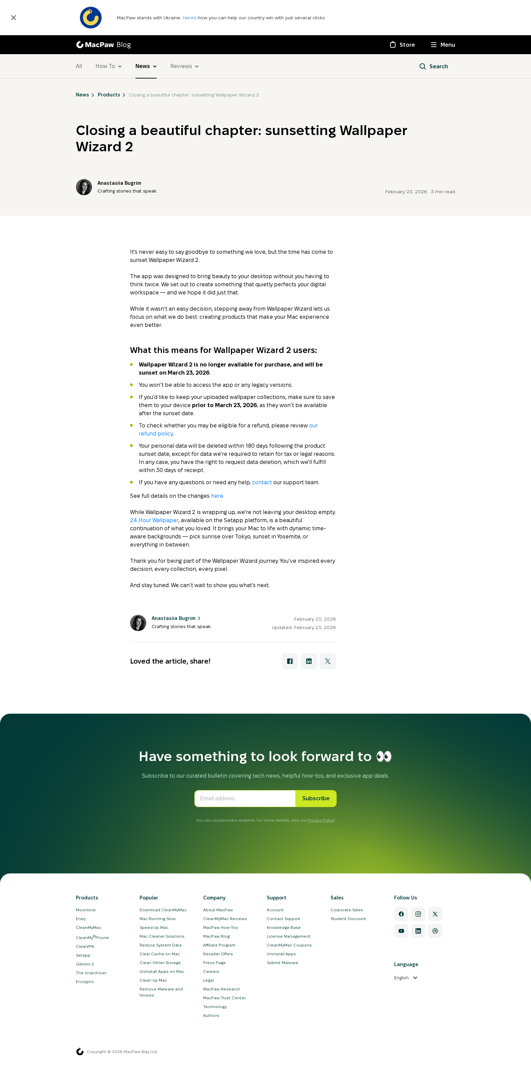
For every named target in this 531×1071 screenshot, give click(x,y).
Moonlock (85, 910)
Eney (81, 918)
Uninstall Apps (281, 954)
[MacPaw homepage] (80, 1052)
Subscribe (316, 798)
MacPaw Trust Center (224, 998)
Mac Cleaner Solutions (162, 936)
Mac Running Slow (158, 918)
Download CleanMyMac (163, 910)
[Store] (402, 44)
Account (275, 910)
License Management (289, 936)
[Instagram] (418, 914)
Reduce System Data (161, 945)
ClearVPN (85, 946)
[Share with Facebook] (290, 661)
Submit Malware (282, 962)
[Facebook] (401, 914)
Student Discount (348, 918)
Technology (215, 1006)
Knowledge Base (284, 927)
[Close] (13, 17)
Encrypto (85, 981)
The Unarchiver (91, 972)
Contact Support (283, 918)
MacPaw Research (221, 989)
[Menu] (443, 44)
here (217, 496)
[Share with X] (328, 661)
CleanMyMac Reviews (225, 918)
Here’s (190, 17)
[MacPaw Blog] (103, 45)
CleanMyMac (88, 927)
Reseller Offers (218, 954)
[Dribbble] (435, 931)
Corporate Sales (347, 910)
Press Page (214, 962)
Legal (208, 980)
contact (262, 482)
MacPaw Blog (216, 936)
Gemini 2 (85, 964)
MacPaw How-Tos (220, 927)
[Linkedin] (418, 931)
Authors (211, 1015)
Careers (211, 971)
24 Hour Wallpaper (154, 520)
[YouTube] (401, 931)
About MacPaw (218, 910)
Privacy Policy (320, 820)
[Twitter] (435, 914)
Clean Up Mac (153, 980)
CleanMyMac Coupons (289, 945)
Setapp (83, 955)
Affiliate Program (219, 945)
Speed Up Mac (154, 927)
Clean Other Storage (160, 962)
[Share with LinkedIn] (309, 661)
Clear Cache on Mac (160, 954)
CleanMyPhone (92, 937)
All (79, 66)
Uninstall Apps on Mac (162, 971)
